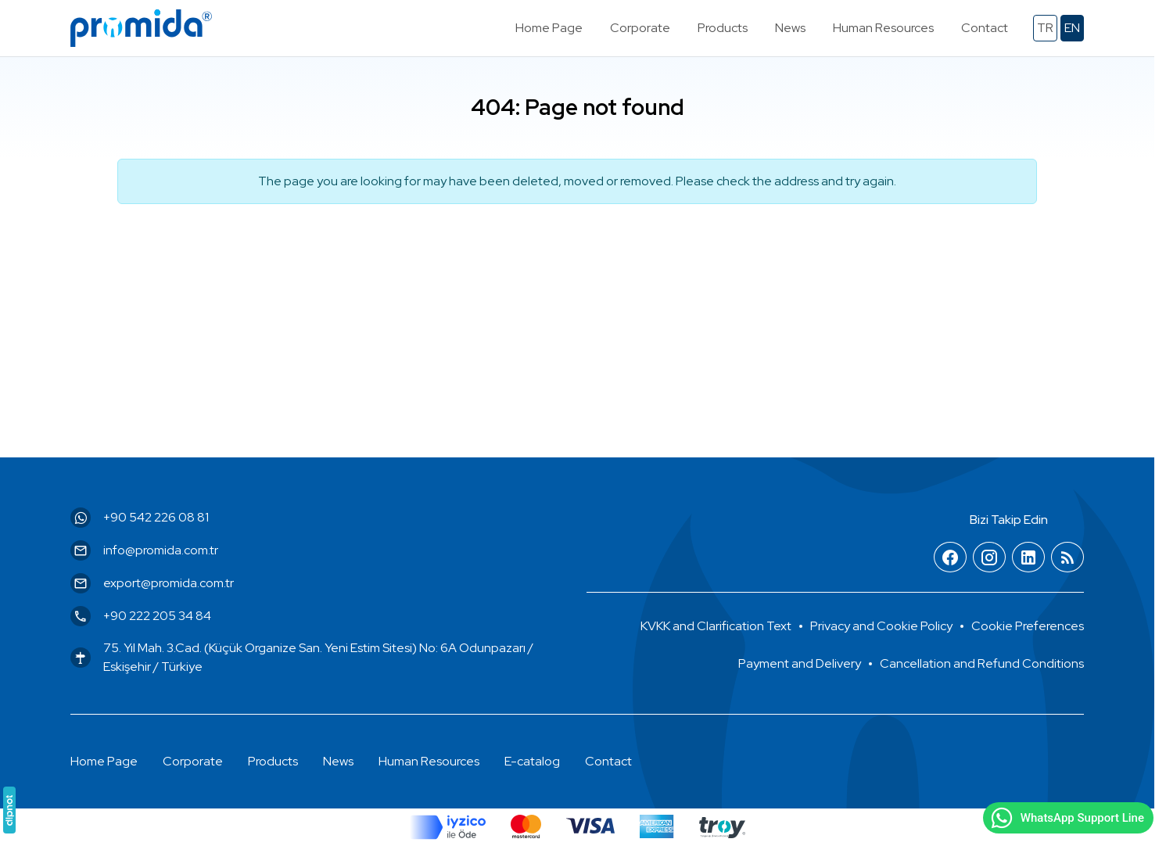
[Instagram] (989, 558)
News (338, 761)
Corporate (193, 761)
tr (1045, 28)
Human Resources (429, 761)
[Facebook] (950, 558)
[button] (1027, 626)
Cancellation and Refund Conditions (982, 663)
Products (273, 761)
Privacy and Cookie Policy (881, 626)
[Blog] (1067, 558)
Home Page (104, 761)
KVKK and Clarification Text (715, 626)
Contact (608, 761)
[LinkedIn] (1028, 558)
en (1072, 28)
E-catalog (532, 761)
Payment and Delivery (799, 663)
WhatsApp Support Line (1066, 817)
